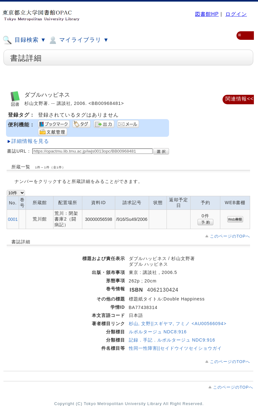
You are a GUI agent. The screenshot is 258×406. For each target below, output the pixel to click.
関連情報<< (239, 98)
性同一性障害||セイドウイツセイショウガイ (175, 348)
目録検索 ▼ (24, 40)
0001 (13, 219)
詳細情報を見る (30, 141)
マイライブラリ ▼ (78, 40)
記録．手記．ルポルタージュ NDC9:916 (172, 339)
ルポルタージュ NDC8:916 (158, 331)
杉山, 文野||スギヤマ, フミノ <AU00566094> (178, 323)
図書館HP (207, 14)
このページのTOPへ (230, 236)
